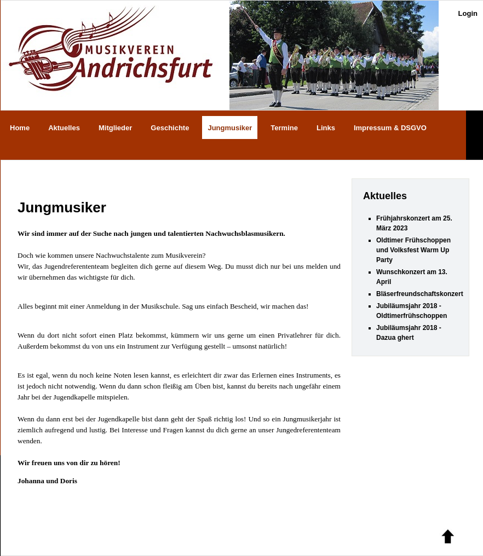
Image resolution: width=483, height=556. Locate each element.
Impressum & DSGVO (390, 128)
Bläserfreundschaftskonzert (419, 294)
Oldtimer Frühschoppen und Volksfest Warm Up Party (413, 250)
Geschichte (170, 128)
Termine (284, 128)
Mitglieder (115, 128)
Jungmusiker (230, 128)
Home (20, 128)
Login (468, 13)
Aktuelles (64, 128)
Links (326, 128)
